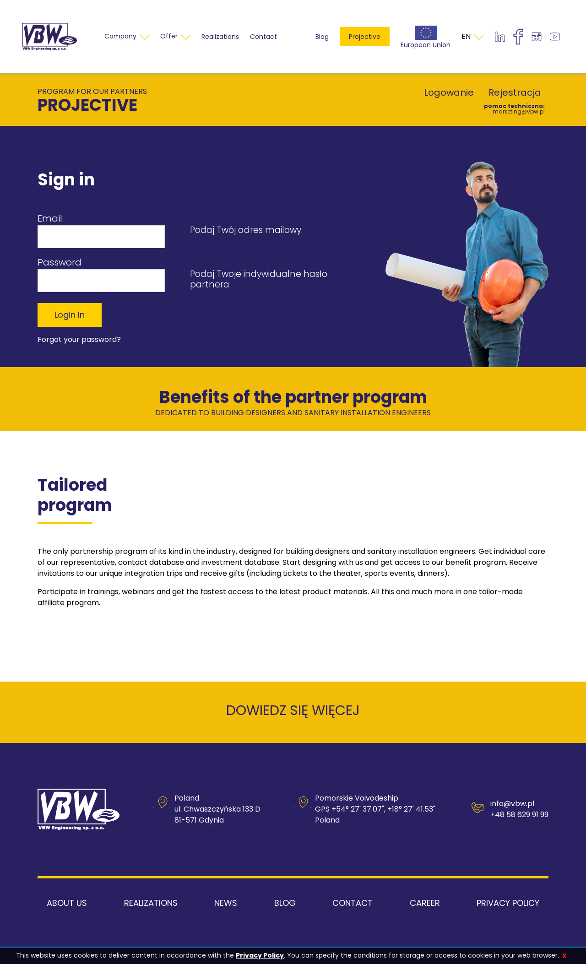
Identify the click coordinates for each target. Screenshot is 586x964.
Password (59, 262)
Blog (322, 36)
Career (425, 903)
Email (50, 218)
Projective (364, 36)
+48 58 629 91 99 (519, 814)
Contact (352, 903)
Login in (69, 314)
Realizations (151, 903)
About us (67, 903)
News (225, 903)
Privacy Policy (260, 955)
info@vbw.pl (512, 803)
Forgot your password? (79, 339)
